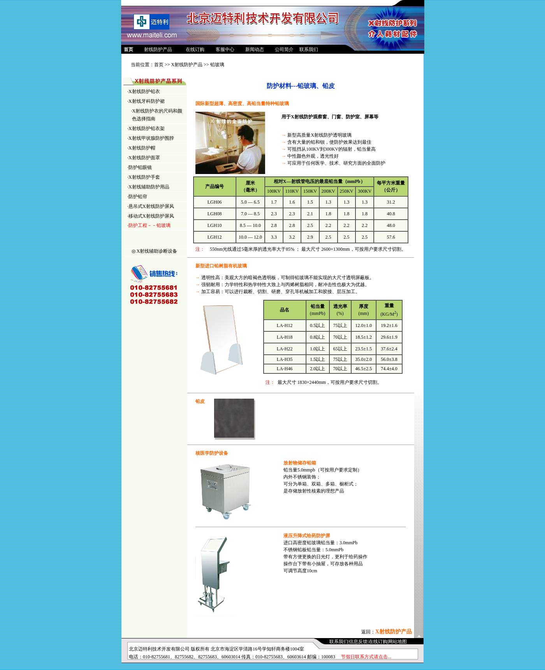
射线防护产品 (158, 49)
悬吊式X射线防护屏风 (151, 206)
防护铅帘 (137, 196)
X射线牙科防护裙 (146, 101)
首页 (159, 64)
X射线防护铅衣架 (146, 128)
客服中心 (225, 49)
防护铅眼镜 (140, 167)
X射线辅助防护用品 (148, 187)
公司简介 (284, 49)
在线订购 (195, 49)
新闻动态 (254, 49)
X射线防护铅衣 (144, 91)
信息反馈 (358, 641)
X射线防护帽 (141, 148)
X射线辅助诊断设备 (157, 251)
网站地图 (397, 641)
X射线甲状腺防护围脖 (151, 138)
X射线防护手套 (144, 177)
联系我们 (308, 49)
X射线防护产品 (187, 64)
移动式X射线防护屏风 (151, 216)
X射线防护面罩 (144, 157)
